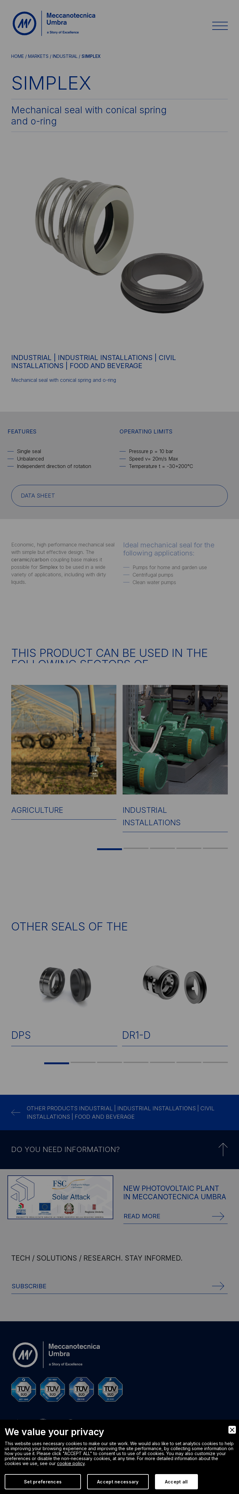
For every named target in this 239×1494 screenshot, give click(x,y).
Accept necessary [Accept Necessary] (117, 1481)
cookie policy (71, 1463)
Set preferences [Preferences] (43, 1481)
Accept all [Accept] (176, 1481)
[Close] (232, 1430)
